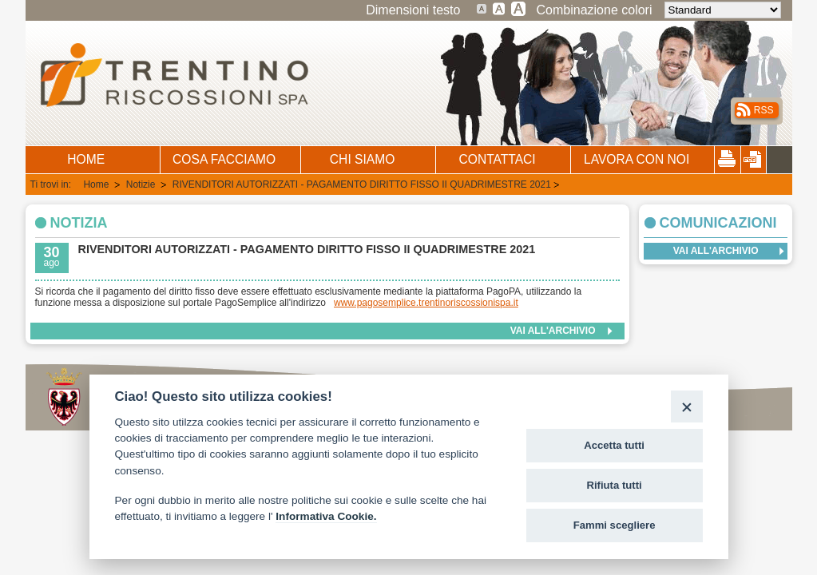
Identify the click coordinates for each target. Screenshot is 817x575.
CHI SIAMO (362, 159)
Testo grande (499, 8)
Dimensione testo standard (482, 8)
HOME (86, 159)
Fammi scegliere (614, 525)
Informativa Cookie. (326, 516)
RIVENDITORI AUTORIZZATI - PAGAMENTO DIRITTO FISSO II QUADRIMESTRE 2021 (362, 184)
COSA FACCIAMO (224, 159)
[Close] (686, 406)
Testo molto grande (519, 8)
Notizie (142, 184)
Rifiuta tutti (614, 485)
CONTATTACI (497, 159)
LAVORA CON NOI (636, 159)
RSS (764, 110)
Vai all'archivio (553, 330)
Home (97, 184)
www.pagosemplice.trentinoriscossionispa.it (426, 302)
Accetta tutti (614, 445)
